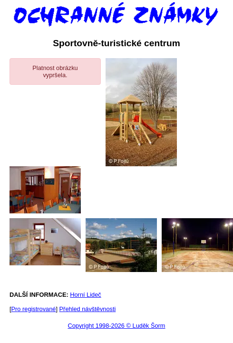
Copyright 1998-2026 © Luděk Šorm (116, 325)
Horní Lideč (85, 294)
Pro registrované (33, 309)
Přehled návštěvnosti (87, 309)
